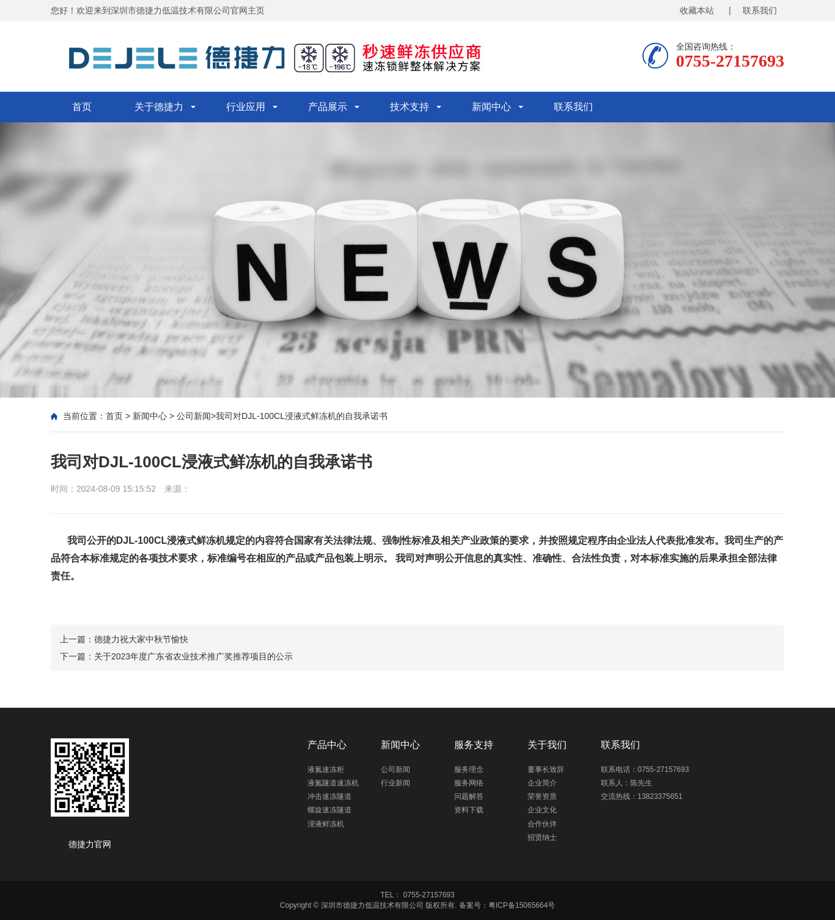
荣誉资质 (542, 796)
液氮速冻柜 (325, 769)
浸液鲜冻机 (325, 824)
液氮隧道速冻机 (333, 783)
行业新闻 (395, 783)
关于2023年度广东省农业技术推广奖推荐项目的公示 (193, 656)
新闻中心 (491, 107)
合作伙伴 (542, 824)
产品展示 (327, 107)
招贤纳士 (542, 837)
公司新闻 (194, 416)
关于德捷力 (158, 107)
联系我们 (573, 107)
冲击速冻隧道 (329, 796)
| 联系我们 (753, 10)
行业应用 (245, 107)
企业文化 (542, 810)
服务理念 (469, 769)
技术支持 (409, 107)
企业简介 (542, 783)
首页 (82, 107)
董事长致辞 (546, 769)
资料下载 (469, 810)
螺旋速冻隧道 (329, 810)
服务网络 (469, 783)
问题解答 (469, 796)
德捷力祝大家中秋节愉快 (141, 639)
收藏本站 (697, 10)
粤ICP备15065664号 (521, 905)
